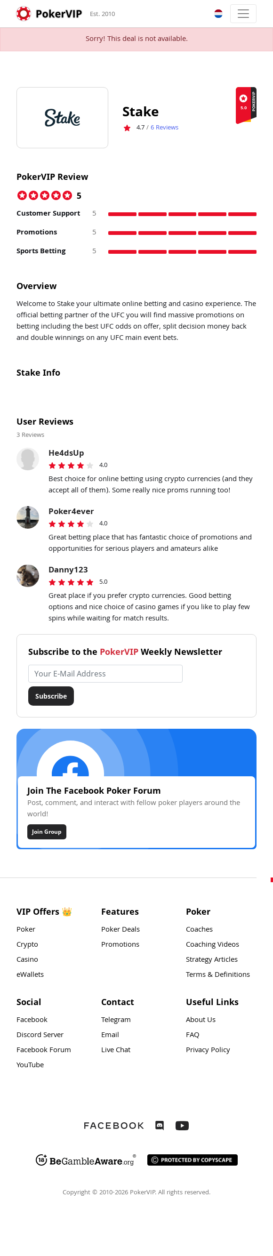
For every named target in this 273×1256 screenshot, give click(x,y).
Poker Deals (120, 930)
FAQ (193, 1035)
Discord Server (40, 1035)
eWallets (30, 975)
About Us (201, 1020)
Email (110, 1035)
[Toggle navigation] (243, 13)
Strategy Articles (212, 960)
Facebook (32, 1020)
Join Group (47, 832)
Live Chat (115, 1050)
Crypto (27, 945)
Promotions (120, 945)
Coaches (199, 930)
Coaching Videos (212, 945)
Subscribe (51, 696)
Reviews (164, 128)
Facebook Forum (43, 1050)
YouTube (30, 1065)
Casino (27, 960)
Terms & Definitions (218, 975)
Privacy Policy (208, 1050)
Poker (25, 930)
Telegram (116, 1020)
